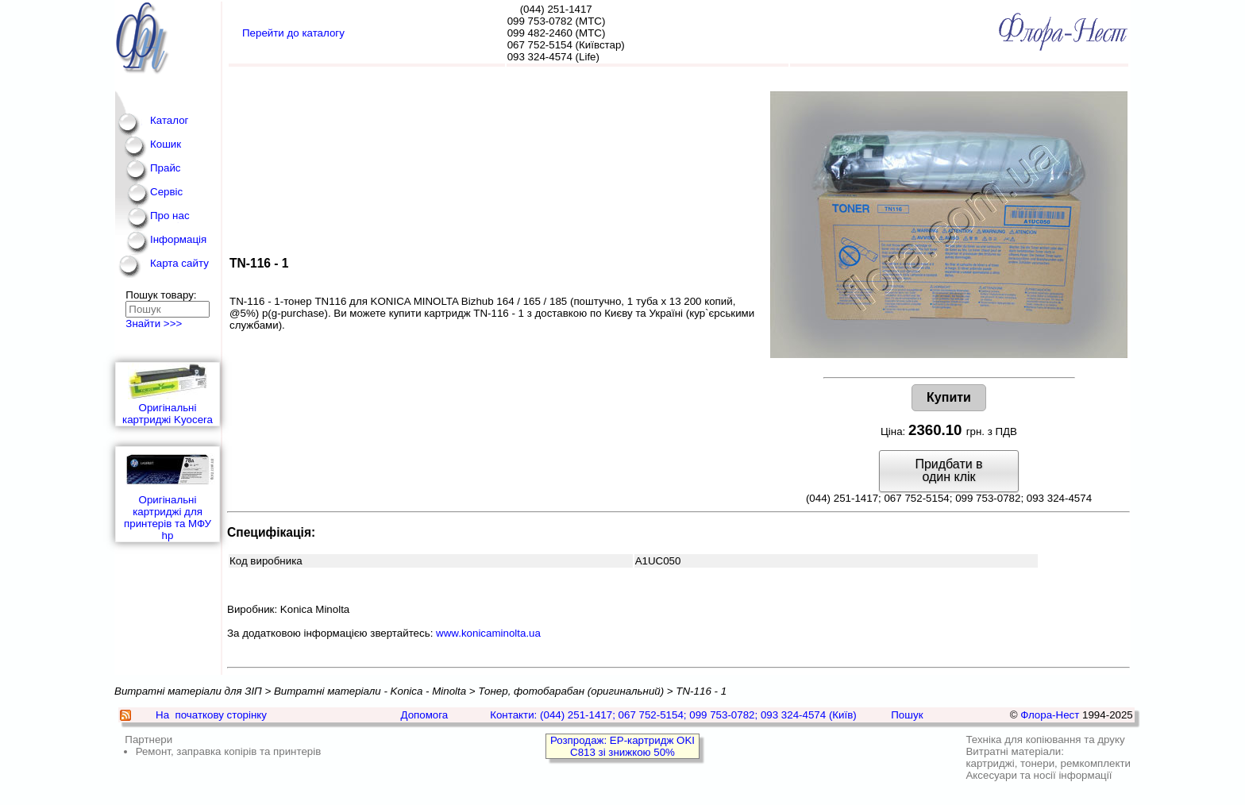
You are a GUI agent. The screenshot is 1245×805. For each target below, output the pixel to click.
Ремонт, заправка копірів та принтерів (229, 751)
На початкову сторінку (211, 715)
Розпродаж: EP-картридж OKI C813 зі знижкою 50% (622, 746)
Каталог (169, 120)
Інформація (178, 239)
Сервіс (166, 192)
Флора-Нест (1049, 715)
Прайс (165, 168)
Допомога (424, 715)
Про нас (170, 215)
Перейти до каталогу (293, 33)
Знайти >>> (153, 323)
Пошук (907, 715)
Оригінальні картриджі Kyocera (167, 394)
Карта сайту (179, 263)
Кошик (165, 144)
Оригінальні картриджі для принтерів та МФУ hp (167, 494)
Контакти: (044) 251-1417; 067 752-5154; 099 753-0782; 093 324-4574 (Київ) (673, 715)
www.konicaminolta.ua (488, 633)
